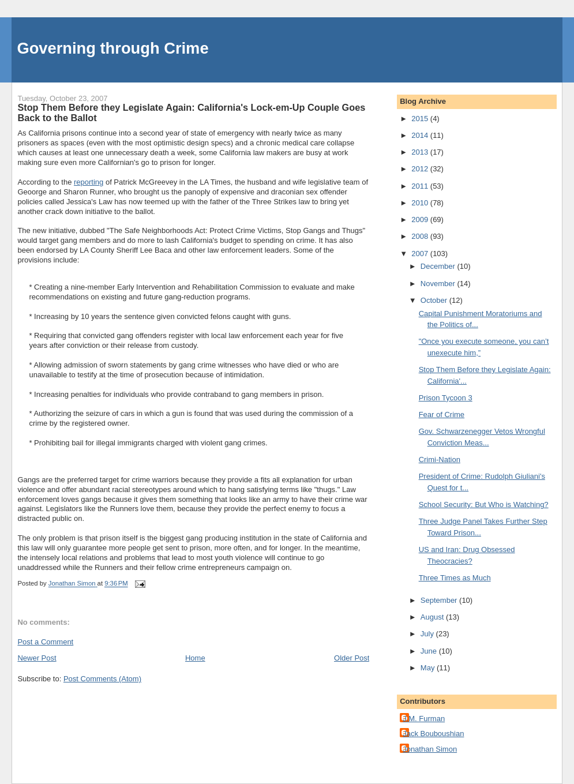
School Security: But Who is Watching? (484, 504)
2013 (420, 152)
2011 (420, 186)
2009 (420, 219)
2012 (420, 168)
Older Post (351, 658)
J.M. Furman (424, 718)
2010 (420, 202)
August (433, 617)
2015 (420, 118)
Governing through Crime (112, 48)
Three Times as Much (455, 577)
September (440, 600)
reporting (88, 182)
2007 (420, 253)
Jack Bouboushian (433, 733)
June (430, 651)
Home (195, 658)
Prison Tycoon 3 (445, 397)
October (435, 300)
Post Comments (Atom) (102, 678)
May (429, 667)
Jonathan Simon (430, 749)
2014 (420, 135)
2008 (420, 236)
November (439, 283)
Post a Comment (45, 641)
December (439, 266)
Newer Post (36, 658)
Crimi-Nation (439, 459)
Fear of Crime (441, 414)
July (428, 633)
